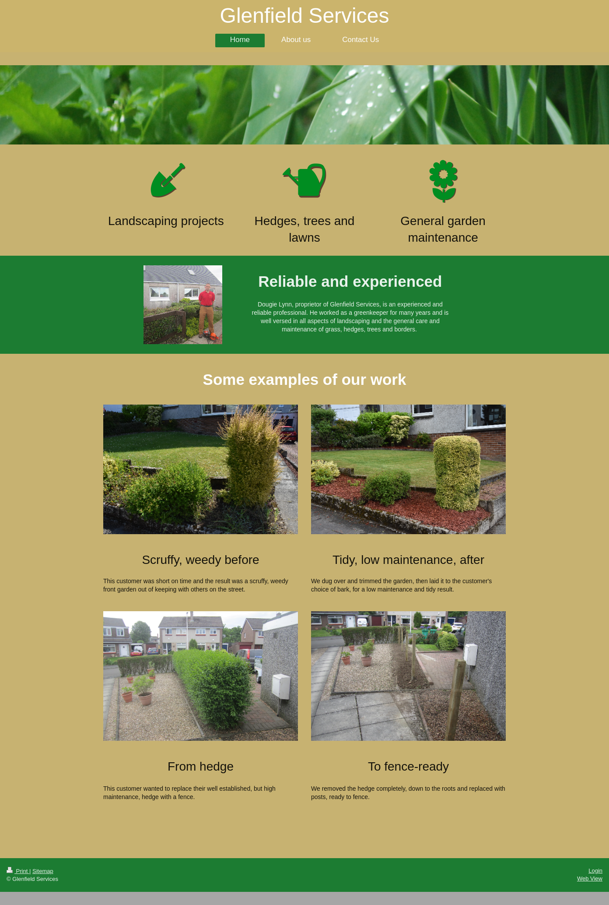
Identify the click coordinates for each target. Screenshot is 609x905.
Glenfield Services (304, 15)
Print (18, 871)
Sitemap (42, 871)
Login (595, 870)
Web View (589, 878)
